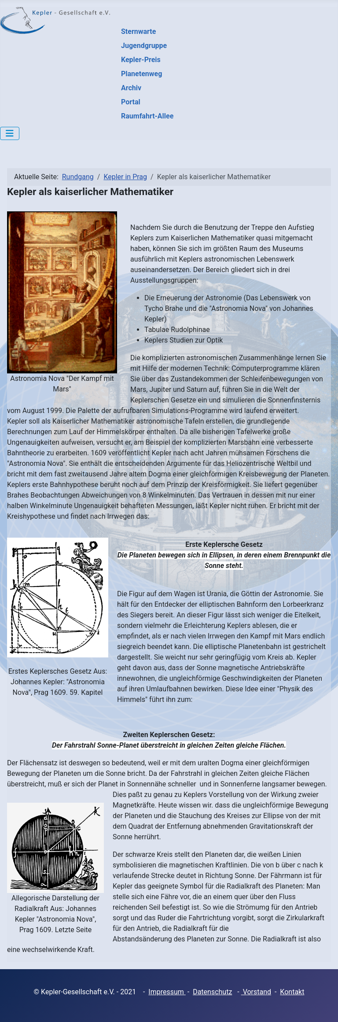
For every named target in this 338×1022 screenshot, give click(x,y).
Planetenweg (141, 74)
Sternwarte (138, 31)
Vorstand (256, 992)
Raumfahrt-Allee (147, 116)
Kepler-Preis (141, 59)
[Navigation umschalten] (9, 133)
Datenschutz (212, 992)
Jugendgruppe (144, 45)
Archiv (131, 88)
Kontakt (292, 992)
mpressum (168, 992)
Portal (130, 102)
